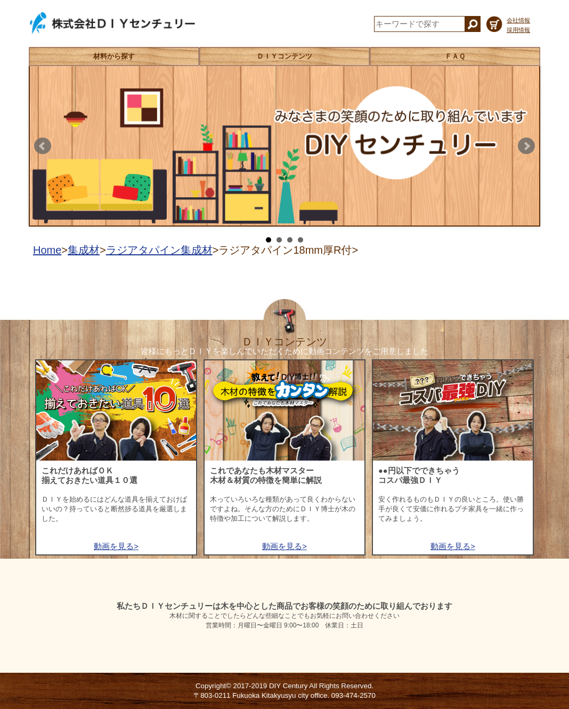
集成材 (84, 250)
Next (526, 146)
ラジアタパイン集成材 (159, 250)
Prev (42, 146)
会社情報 (518, 20)
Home (47, 250)
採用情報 (518, 30)
